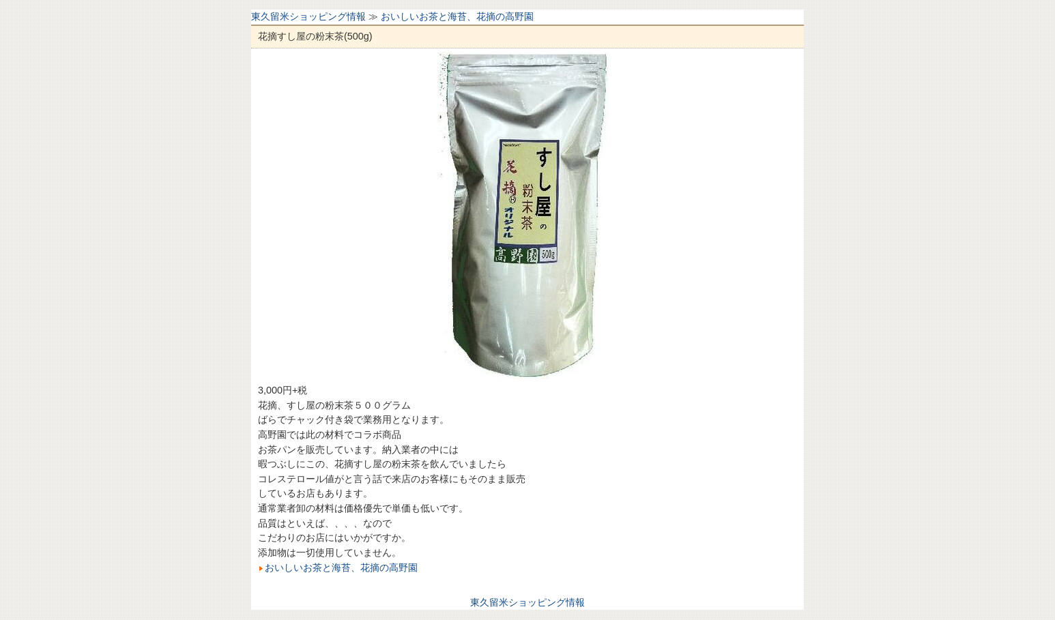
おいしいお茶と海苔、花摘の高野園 (457, 16)
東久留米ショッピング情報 (308, 16)
